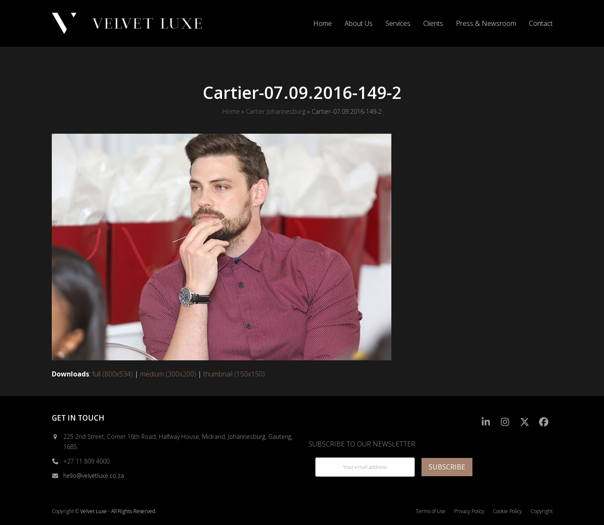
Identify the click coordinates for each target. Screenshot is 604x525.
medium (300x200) (168, 374)
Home (231, 111)
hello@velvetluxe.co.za (93, 476)
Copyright (542, 511)
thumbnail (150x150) (234, 374)
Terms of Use (431, 511)
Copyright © (65, 511)
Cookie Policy (507, 511)
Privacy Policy (469, 511)
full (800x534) (112, 374)
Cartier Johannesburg (276, 111)
